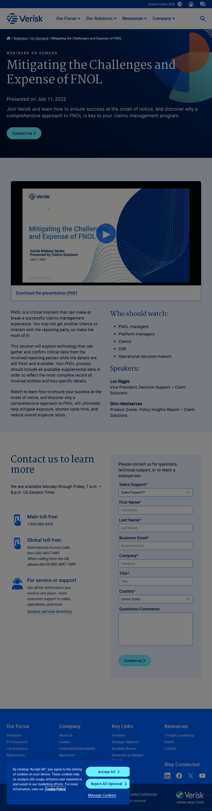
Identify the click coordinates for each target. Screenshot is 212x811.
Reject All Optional (106, 783)
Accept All (106, 771)
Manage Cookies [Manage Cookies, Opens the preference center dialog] (102, 795)
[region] (68, 782)
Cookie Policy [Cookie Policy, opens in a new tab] (55, 789)
